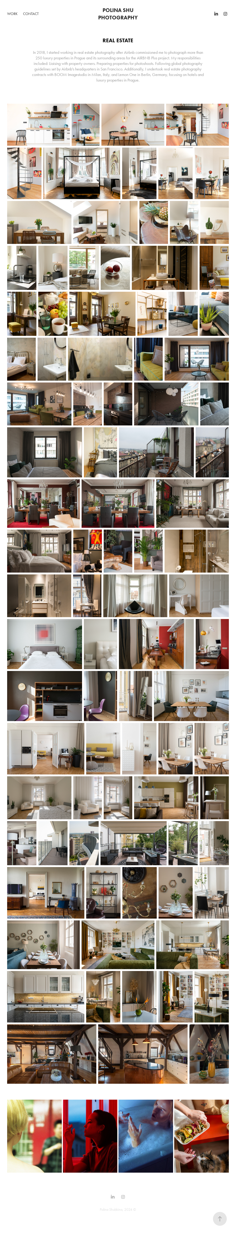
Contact (31, 14)
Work (12, 14)
